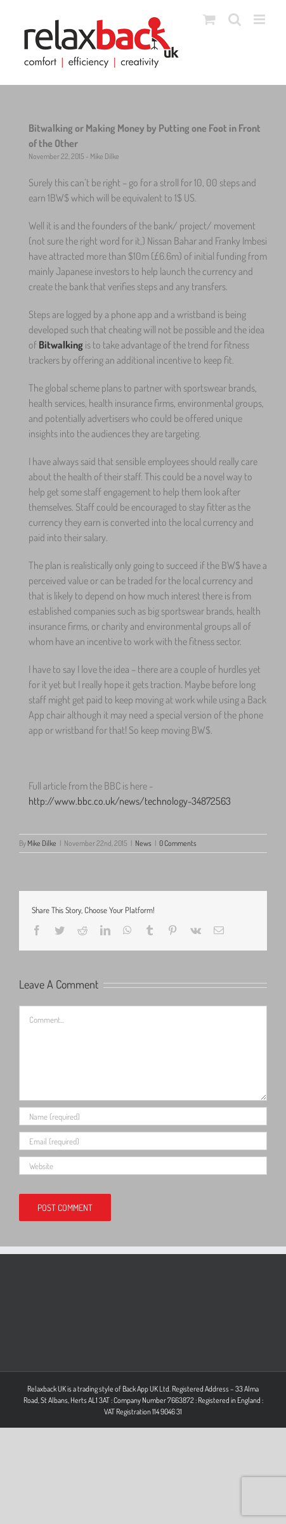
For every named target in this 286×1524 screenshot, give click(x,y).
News (143, 843)
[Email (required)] (143, 1141)
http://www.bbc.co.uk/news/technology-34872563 (130, 801)
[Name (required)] (143, 1116)
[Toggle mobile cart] (209, 19)
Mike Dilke (41, 843)
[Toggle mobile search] (234, 19)
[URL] (143, 1165)
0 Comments (178, 843)
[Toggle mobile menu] (260, 19)
